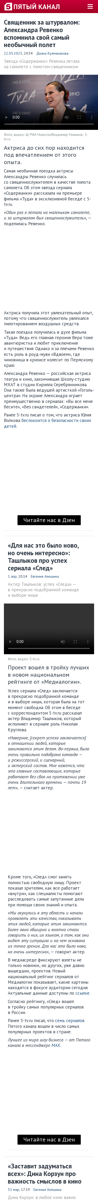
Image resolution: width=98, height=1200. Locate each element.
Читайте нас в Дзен (49, 520)
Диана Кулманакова (52, 53)
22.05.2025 (13, 53)
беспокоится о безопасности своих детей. (47, 423)
